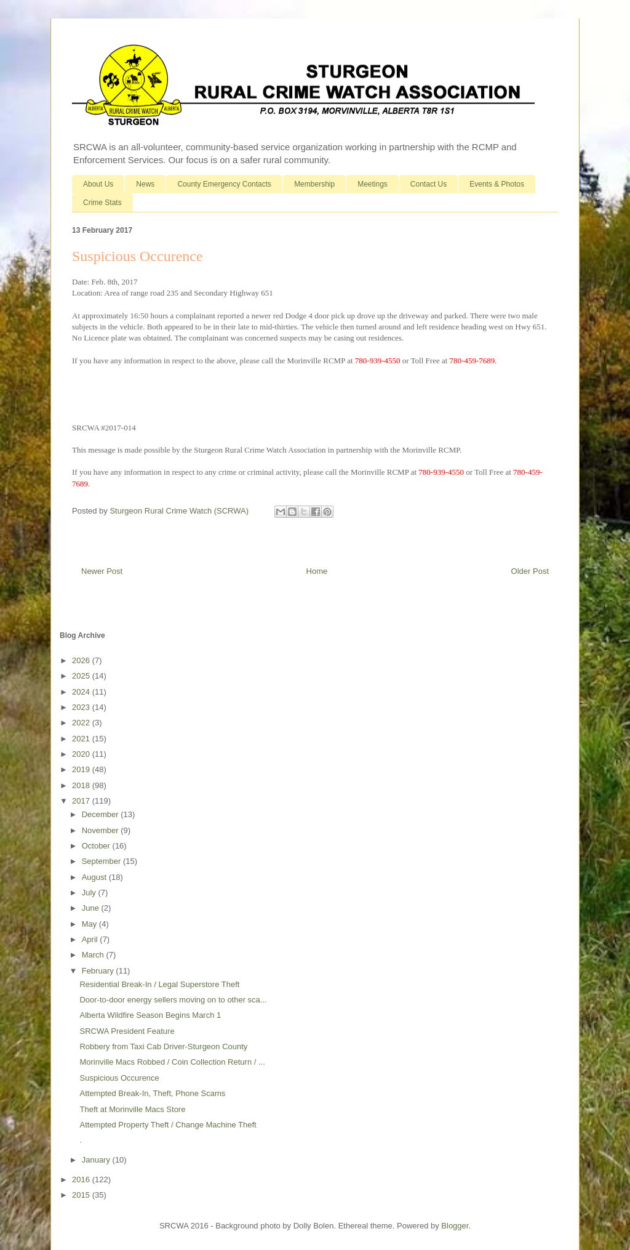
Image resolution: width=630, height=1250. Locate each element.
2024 (82, 691)
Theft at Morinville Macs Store (132, 1109)
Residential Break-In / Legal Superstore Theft (159, 984)
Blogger (454, 1225)
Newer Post (101, 571)
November (101, 830)
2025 (82, 675)
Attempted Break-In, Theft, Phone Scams (152, 1093)
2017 (82, 800)
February (99, 970)
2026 (82, 660)
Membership (314, 184)
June (92, 908)
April (91, 939)
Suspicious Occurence (119, 1078)
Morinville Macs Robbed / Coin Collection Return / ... (172, 1062)
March (94, 954)
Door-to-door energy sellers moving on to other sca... (172, 999)
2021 (82, 738)
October (97, 845)
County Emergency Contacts (224, 184)
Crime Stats (102, 202)
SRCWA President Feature (126, 1031)
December (101, 814)
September (102, 861)
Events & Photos (496, 184)
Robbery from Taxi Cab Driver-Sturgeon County (163, 1046)
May (90, 924)
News (145, 184)
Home (317, 571)
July (90, 892)
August (95, 877)
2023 (82, 707)
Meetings (372, 184)
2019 (82, 769)
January (97, 1159)
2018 (82, 785)
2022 (82, 722)
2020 (82, 754)
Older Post (530, 571)
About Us (98, 184)
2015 (82, 1195)
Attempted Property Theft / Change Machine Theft (167, 1124)
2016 (82, 1179)
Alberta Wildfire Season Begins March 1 (150, 1015)
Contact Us (428, 184)
